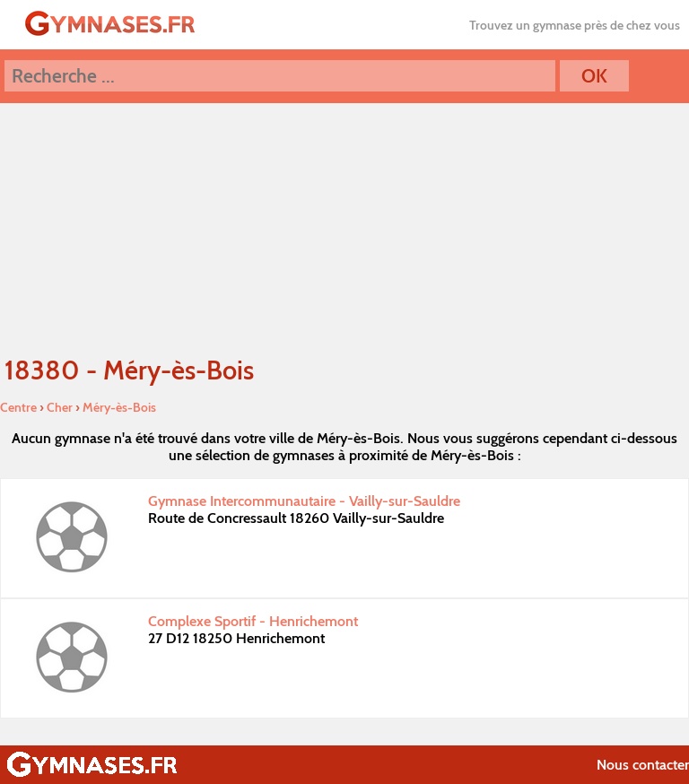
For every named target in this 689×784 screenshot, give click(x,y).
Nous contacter (643, 764)
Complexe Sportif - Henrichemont (253, 621)
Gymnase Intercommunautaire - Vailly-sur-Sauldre (304, 501)
